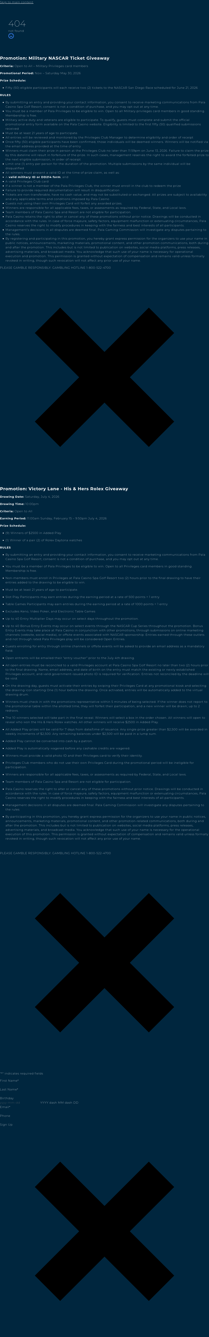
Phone (5, 1115)
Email (5, 1107)
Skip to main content (17, 2)
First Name (9, 1080)
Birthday (7, 1098)
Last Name (9, 1089)
